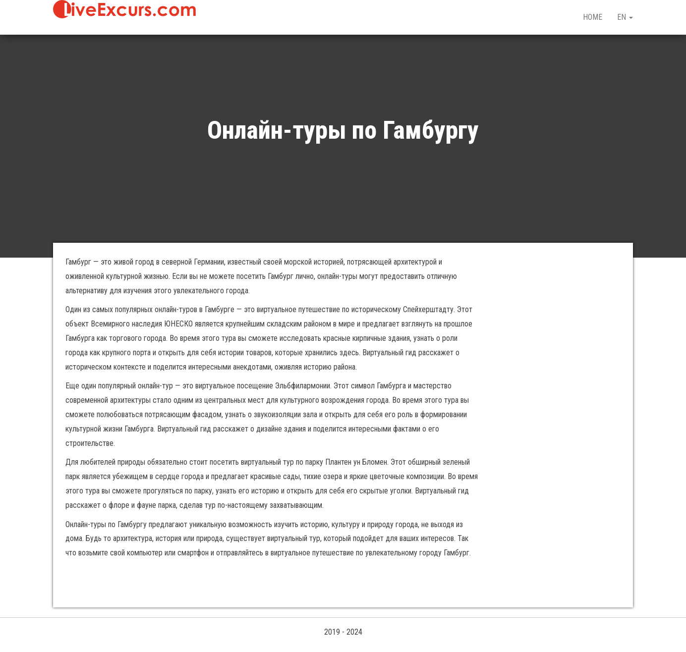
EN (625, 17)
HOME (592, 17)
